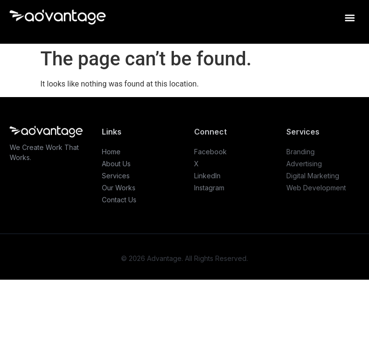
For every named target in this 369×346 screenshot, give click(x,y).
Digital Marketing (312, 176)
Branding (300, 152)
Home (111, 152)
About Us (116, 164)
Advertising (304, 164)
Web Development (316, 188)
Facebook (210, 152)
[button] (349, 17)
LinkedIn (207, 176)
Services (116, 176)
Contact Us (119, 200)
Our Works (118, 188)
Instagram (209, 188)
